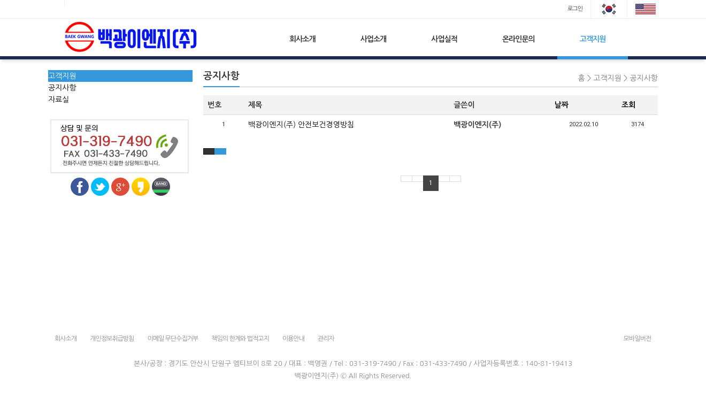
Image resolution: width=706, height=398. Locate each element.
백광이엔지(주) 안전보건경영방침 (301, 124)
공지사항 (62, 87)
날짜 (562, 105)
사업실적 (444, 39)
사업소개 (373, 39)
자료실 (58, 99)
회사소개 (302, 39)
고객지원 (593, 39)
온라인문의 (518, 39)
